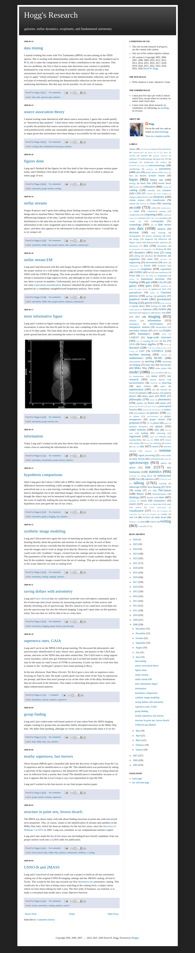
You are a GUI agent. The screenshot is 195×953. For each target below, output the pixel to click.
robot (156, 440)
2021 (135, 563)
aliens (165, 152)
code (137, 207)
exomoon (132, 269)
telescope (134, 487)
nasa (169, 373)
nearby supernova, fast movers (48, 756)
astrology (149, 169)
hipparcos (146, 313)
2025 (135, 544)
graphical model (138, 299)
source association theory (44, 112)
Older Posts (113, 914)
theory (140, 493)
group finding (35, 714)
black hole (146, 183)
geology (149, 296)
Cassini (165, 187)
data (34, 97)
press (169, 413)
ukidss (146, 504)
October (140, 638)
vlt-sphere (164, 511)
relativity (162, 436)
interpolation (161, 327)
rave (131, 433)
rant (166, 430)
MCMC (158, 358)
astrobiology (134, 169)
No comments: (55, 92)
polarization (146, 410)
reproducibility (135, 440)
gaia (148, 282)
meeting (149, 361)
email (149, 259)
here (162, 128)
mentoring (166, 361)
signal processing (147, 455)
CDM (138, 193)
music (161, 372)
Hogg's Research (51, 15)
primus (136, 416)
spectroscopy (46, 97)
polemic (158, 410)
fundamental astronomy (53, 146)
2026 (135, 539)
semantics (148, 451)
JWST (155, 331)
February (140, 745)
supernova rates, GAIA (42, 641)
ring (148, 440)
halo (34, 742)
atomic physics (152, 172)
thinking (134, 497)
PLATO (141, 406)
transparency (160, 500)
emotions (163, 259)
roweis (168, 440)
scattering (157, 443)
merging (136, 365)
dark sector (164, 224)
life (164, 341)
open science (143, 386)
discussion (133, 246)
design (136, 239)
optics (163, 386)
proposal (134, 422)
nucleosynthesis (136, 383)
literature (134, 347)
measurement (135, 361)
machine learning (139, 354)
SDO (134, 447)
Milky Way (46, 245)
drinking (159, 249)
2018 (135, 577)
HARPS (162, 309)
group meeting (165, 303)
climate (132, 203)
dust (169, 249)
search (155, 446)
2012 (135, 605)
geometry (161, 296)
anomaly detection (160, 156)
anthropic (133, 159)
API (166, 159)
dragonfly (148, 249)
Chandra (150, 194)
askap (142, 166)
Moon (153, 373)
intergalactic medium (139, 327)
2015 (135, 591)
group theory (138, 306)
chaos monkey (162, 194)
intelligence (134, 324)
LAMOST (134, 337)
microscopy (165, 365)
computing (150, 214)
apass (158, 159)
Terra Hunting (153, 487)
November (141, 633)
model (134, 372)
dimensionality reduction (157, 242)
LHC (156, 341)
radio (156, 430)
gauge (152, 293)
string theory (146, 476)
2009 (135, 620)
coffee (154, 208)
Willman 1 (83, 852)
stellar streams (35, 203)
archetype (133, 162)
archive (163, 162)
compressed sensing (156, 211)
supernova (62, 699)
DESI (168, 236)
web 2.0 (133, 517)
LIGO (132, 344)
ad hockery (166, 149)
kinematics (144, 333)
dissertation (162, 246)
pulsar (156, 423)
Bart (131, 176)
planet (163, 403)
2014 (135, 596)
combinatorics (165, 208)
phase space (148, 396)
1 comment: (54, 695)
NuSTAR (153, 383)
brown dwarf (37, 852)
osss (154, 389)
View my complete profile (157, 136)
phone (152, 400)
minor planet (161, 368)
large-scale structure (159, 337)
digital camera (135, 242)
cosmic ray (135, 221)
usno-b (66, 905)
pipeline (140, 403)
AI (158, 152)
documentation (135, 249)
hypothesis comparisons (43, 474)
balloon (165, 172)
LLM (150, 348)
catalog (35, 146)
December (141, 628)
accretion (153, 149)
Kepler (167, 330)
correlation (163, 218)
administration (138, 152)
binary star (156, 179)
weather (164, 514)
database (161, 229)
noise (154, 376)
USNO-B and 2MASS (42, 867)
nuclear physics (157, 379)
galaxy (44, 516)
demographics (135, 236)
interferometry (156, 324)
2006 (135, 760)
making (164, 355)
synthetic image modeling (45, 531)
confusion (142, 218)
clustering (166, 203)
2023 (135, 553)
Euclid (147, 265)
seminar (45, 699)
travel (132, 504)
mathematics (136, 358)
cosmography (157, 221)
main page (137, 778)
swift (169, 479)
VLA (154, 511)
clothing (143, 204)
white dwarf (160, 517)
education (149, 256)
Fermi (132, 275)
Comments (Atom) (45, 919)
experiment (166, 269)
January (140, 749)
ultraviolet (157, 504)
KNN (164, 334)
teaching (164, 108)
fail (149, 272)
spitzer (132, 467)
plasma (132, 406)
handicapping (134, 309)
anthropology (146, 159)
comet (136, 211)
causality (151, 190)
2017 (135, 582)
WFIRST (146, 517)
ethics (165, 262)
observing (166, 383)
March (139, 740)
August (139, 647)
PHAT (163, 396)
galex (149, 285)
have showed (42, 598)
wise (143, 521)
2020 (135, 568)
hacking (154, 306)
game (131, 289)
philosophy (135, 399)
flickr (143, 276)
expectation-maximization (47, 284)
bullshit (137, 187)
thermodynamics (159, 494)
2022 (135, 558)
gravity (149, 302)
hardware (147, 309)
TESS (168, 487)
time (161, 497)
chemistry (158, 196)
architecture (149, 162)
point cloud (151, 406)
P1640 (132, 393)
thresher (150, 497)
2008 (135, 624)
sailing (136, 443)
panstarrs (143, 393)
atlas (138, 172)
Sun (138, 479)
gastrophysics (135, 292)
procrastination (152, 416)
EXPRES (138, 272)
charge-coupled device (138, 197)
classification (159, 200)
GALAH (162, 282)
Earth (156, 252)
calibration (149, 186)
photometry (164, 399)
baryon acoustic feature (152, 175)
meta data (150, 365)
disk (145, 245)
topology (132, 501)
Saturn (146, 443)
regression (135, 436)
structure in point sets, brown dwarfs (53, 812)
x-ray (140, 526)
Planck (151, 403)
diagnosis (149, 239)
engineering (134, 262)
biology (132, 183)
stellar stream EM (38, 260)
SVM (162, 479)
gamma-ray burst (159, 289)
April (138, 735)
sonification (155, 459)
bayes (133, 179)
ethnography (134, 266)
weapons (153, 514)
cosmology (135, 224)
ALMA (132, 155)
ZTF (148, 526)
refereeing (161, 433)
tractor (144, 500)
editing (137, 256)
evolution (162, 266)
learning (146, 341)
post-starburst (140, 413)
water (143, 514)
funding (133, 282)
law (138, 341)
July (138, 652)
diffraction (162, 239)
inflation (133, 321)
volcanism (133, 514)
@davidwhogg (161, 132)
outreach (163, 389)
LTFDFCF (157, 351)
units (169, 504)
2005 (135, 765)
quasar (159, 426)
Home (72, 914)
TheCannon (164, 490)
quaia (166, 423)
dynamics (139, 252)
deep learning (158, 232)
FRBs (151, 276)
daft (151, 225)
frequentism (162, 276)
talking (139, 483)
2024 (135, 549)
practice (154, 412)
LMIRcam (159, 348)
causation (166, 190)
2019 (135, 572)
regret (152, 437)
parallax (155, 393)
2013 (135, 601)
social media (165, 455)
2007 (135, 755)
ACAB (143, 149)
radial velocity (137, 429)
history (158, 313)
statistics (56, 97)
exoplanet (146, 269)
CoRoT (152, 218)
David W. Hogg (150, 68)
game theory (142, 289)
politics (167, 409)
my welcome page (140, 782)
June (138, 657)
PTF (148, 423)
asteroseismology (157, 165)
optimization (136, 389)
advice (150, 152)
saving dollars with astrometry (48, 591)
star (56, 421)
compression (134, 215)
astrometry (36, 188)
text (149, 490)
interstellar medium (138, 330)
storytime (132, 476)
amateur (144, 155)
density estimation (154, 236)
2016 (135, 587)
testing (138, 490)
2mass (34, 905)
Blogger (135, 938)
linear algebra (148, 344)
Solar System (138, 459)
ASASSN (133, 166)
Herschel (133, 313)
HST (137, 317)
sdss (38, 97)
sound (166, 459)
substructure (83, 245)
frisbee (131, 279)
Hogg (151, 124)
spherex (164, 463)
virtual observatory (158, 507)
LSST (142, 351)
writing (58, 188)
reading (144, 433)
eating (168, 252)
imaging (51, 516)
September (141, 643)
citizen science (137, 200)
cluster (153, 203)
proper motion (48, 188)
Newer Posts (31, 914)
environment (152, 262)
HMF (168, 312)
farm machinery (161, 272)
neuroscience (138, 376)
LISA (166, 344)
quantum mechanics (138, 426)
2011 (135, 610)
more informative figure (43, 316)
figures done (34, 161)
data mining (33, 48)
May (138, 731)
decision (134, 232)
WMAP (153, 522)
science (168, 443)
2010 (135, 615)
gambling (164, 286)
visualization (136, 510)
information (33, 436)
